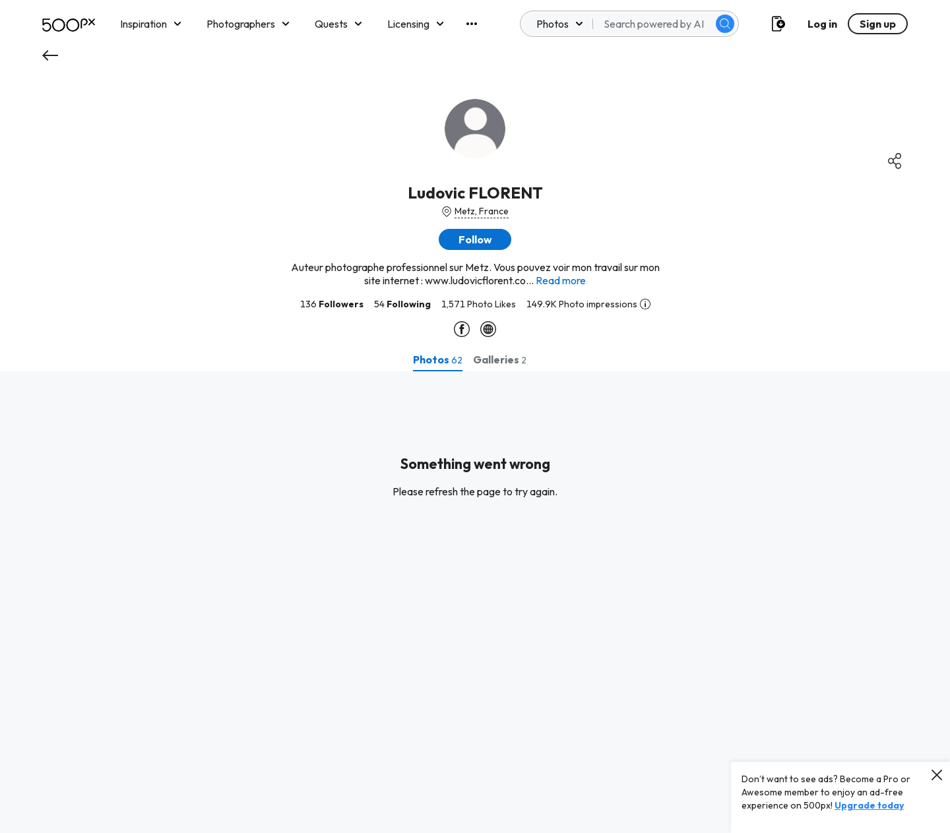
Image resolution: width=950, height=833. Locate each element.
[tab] (438, 359)
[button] (475, 239)
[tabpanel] (475, 602)
